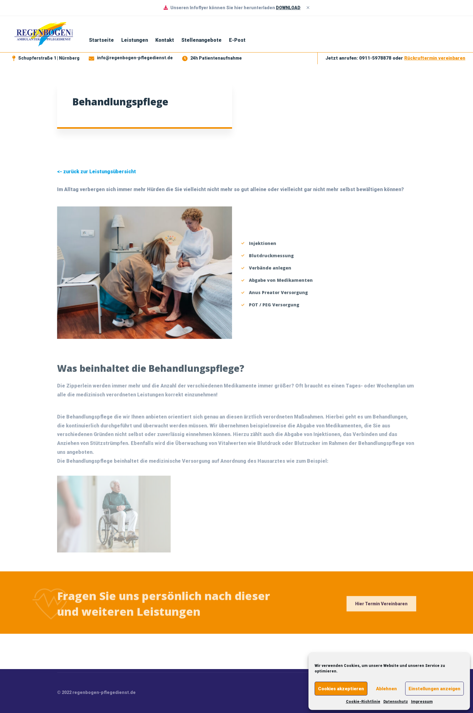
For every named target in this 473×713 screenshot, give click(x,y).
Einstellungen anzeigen (434, 688)
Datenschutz (395, 701)
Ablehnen (386, 688)
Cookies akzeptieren (341, 688)
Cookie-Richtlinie (363, 701)
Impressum (422, 701)
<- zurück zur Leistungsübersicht (96, 171)
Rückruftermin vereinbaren (434, 58)
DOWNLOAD (288, 7)
